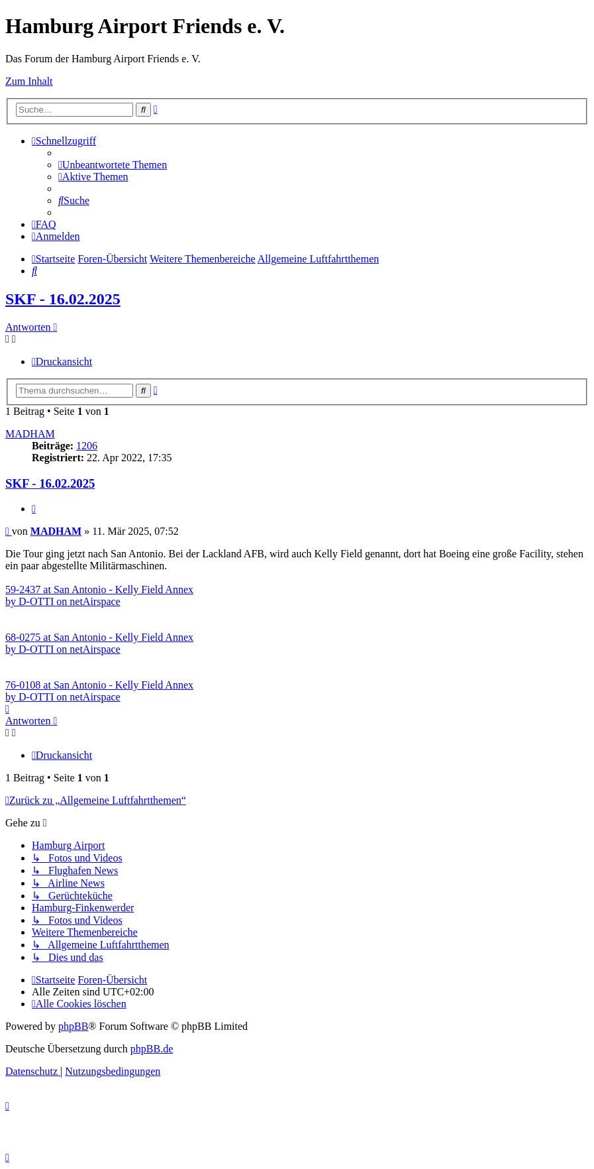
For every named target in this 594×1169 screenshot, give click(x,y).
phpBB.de (151, 1048)
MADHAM (30, 433)
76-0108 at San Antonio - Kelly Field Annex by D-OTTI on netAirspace (99, 690)
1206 (86, 445)
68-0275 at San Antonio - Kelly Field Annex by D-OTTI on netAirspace (99, 643)
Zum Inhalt (29, 81)
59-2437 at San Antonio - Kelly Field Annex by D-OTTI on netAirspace (99, 595)
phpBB (73, 1026)
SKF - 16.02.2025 (63, 298)
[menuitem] (112, 164)
